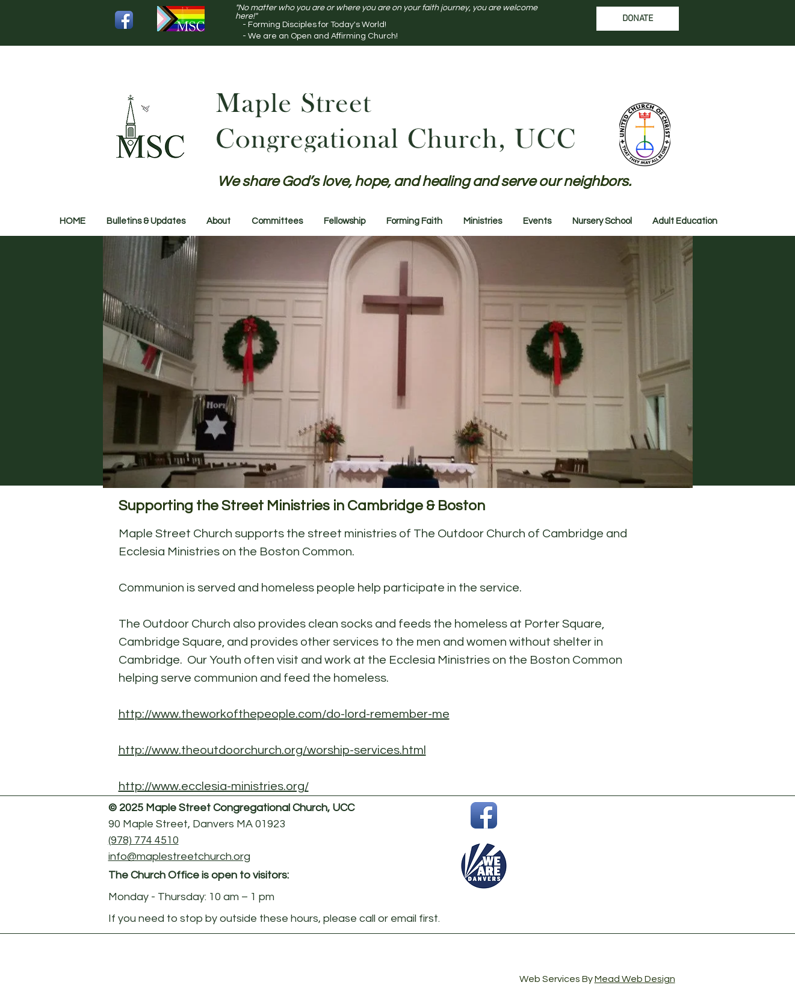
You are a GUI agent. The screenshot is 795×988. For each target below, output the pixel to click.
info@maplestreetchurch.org (179, 856)
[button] (146, 221)
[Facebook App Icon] (124, 20)
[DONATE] (637, 19)
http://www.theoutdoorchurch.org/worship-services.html (272, 750)
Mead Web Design (635, 979)
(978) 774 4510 (143, 840)
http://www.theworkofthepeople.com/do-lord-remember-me (284, 714)
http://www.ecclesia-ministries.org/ (214, 786)
